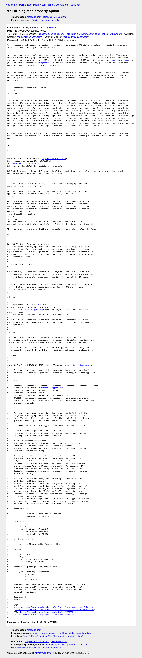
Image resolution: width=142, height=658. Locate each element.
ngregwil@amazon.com (29, 37)
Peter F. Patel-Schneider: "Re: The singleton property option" (61, 633)
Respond (47, 17)
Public (36, 5)
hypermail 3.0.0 (43, 653)
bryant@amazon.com (43, 27)
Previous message (41, 20)
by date (49, 644)
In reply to (56, 20)
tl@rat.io (40, 305)
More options (60, 17)
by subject (71, 644)
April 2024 (75, 5)
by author (82, 644)
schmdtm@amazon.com (76, 37)
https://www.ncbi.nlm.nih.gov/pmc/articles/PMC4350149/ (49, 612)
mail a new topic (59, 641)
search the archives (51, 647)
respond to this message (37, 641)
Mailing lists (25, 5)
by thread (59, 644)
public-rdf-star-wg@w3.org (55, 5)
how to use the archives (28, 647)
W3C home (11, 5)
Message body (34, 17)
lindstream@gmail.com (53, 388)
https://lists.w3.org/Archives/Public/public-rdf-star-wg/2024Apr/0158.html (54, 607)
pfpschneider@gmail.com (51, 34)
